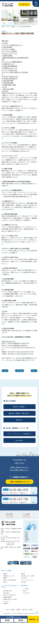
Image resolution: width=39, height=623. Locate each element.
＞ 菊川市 (26, 533)
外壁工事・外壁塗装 (19, 407)
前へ (5, 371)
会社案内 (12, 609)
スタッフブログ (26, 593)
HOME (3, 26)
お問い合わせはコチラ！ (9, 341)
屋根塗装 (5, 577)
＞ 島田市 (26, 536)
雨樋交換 (23, 573)
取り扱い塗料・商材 (7, 590)
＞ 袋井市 (26, 535)
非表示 (7, 41)
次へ (33, 371)
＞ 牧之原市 (26, 538)
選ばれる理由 (6, 593)
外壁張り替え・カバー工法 (8, 575)
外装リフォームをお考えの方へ (9, 595)
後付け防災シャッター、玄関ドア (28, 575)
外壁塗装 (5, 573)
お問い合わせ (24, 4)
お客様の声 (5, 603)
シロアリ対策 (24, 577)
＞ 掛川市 (26, 532)
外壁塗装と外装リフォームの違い (10, 599)
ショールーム (6, 601)
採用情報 (18, 609)
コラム (8, 26)
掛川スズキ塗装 (9, 514)
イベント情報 (25, 588)
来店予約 (31, 609)
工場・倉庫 (18, 440)
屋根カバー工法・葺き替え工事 (9, 580)
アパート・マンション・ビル (27, 580)
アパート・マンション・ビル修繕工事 (18, 434)
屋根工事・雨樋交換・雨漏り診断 (18, 413)
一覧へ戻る (19, 371)
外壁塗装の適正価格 (7, 597)
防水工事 (18, 420)
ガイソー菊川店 (26, 514)
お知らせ (25, 590)
